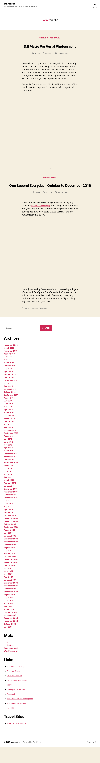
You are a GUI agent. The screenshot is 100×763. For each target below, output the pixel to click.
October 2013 (10, 437)
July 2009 (8, 548)
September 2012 (11, 449)
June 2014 (8, 419)
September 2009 (11, 543)
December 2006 (11, 598)
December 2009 (11, 534)
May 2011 (8, 490)
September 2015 (11, 396)
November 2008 (11, 557)
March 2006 (9, 625)
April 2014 (8, 425)
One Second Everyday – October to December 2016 (50, 196)
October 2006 (10, 604)
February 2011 (10, 499)
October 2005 (10, 640)
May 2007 (8, 590)
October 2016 (10, 381)
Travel (59, 39)
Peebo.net (11, 710)
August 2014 (9, 413)
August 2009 (9, 546)
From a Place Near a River (17, 696)
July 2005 (8, 642)
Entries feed (9, 661)
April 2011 (8, 493)
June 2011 (8, 487)
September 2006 (11, 607)
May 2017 (8, 375)
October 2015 (10, 393)
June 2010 (8, 519)
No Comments (63, 61)
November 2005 (11, 637)
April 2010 (8, 525)
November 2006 (11, 601)
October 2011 (9, 475)
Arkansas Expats (13, 687)
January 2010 (10, 531)
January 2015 (10, 405)
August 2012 (9, 452)
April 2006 (8, 622)
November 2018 (10, 366)
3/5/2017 (48, 208)
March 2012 (9, 466)
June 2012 (8, 457)
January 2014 (10, 431)
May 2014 (8, 422)
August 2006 (9, 610)
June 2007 (8, 587)
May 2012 (8, 460)
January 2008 (10, 572)
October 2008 (10, 560)
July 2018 (8, 372)
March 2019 (9, 364)
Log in (6, 658)
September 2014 (11, 410)
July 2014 (8, 416)
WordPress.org (10, 667)
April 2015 (8, 402)
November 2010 (11, 507)
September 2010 (11, 513)
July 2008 (8, 566)
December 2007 (11, 575)
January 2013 (10, 446)
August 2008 (9, 563)
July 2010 (8, 516)
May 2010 (8, 522)
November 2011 (10, 472)
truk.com (10, 723)
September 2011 (11, 478)
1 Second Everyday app (42, 221)
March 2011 (9, 496)
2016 (29, 324)
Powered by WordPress (33, 757)
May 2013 (8, 440)
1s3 (25, 324)
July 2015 (8, 399)
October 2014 (10, 408)
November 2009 (11, 537)
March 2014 (9, 428)
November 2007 (11, 578)
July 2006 (8, 613)
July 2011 (8, 484)
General (42, 39)
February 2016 (10, 390)
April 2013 (8, 443)
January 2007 (10, 595)
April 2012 (8, 463)
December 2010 (11, 504)
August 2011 (9, 481)
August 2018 (9, 369)
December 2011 (10, 469)
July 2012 (8, 455)
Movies (50, 39)
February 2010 (10, 528)
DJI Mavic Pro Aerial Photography (50, 49)
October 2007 (10, 581)
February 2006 (10, 628)
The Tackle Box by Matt (16, 719)
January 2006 (10, 631)
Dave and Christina (14, 691)
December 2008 (11, 554)
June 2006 (8, 616)
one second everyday (40, 324)
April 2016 (8, 387)
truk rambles (10, 4)
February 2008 (10, 569)
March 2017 (9, 378)
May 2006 (8, 619)
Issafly (9, 700)
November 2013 (10, 434)
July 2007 (8, 584)
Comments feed (11, 664)
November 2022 (11, 361)
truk (37, 61)
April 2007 (8, 593)
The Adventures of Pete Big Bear (20, 714)
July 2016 (8, 384)
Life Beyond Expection (16, 705)
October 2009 (10, 540)
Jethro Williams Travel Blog (17, 739)
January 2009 (10, 551)
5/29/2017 (49, 61)
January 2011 (9, 502)
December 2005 (11, 634)
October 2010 (10, 510)
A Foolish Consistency (15, 682)
